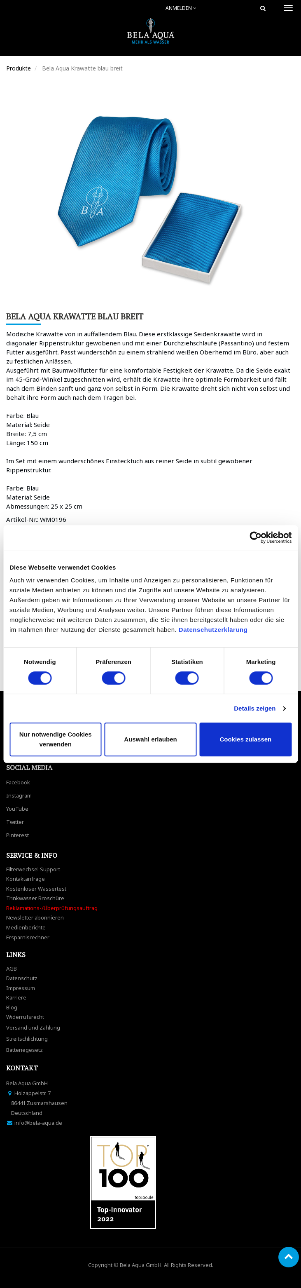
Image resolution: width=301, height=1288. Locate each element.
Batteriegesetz (24, 1049)
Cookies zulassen (245, 739)
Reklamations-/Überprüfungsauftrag (52, 908)
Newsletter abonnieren (35, 917)
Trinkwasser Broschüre (35, 898)
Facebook (18, 782)
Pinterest (17, 835)
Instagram (19, 795)
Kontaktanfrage (25, 878)
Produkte (18, 68)
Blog (11, 1007)
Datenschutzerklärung (214, 629)
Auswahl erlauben (150, 739)
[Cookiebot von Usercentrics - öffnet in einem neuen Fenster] (255, 537)
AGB (11, 968)
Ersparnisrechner (27, 937)
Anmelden (181, 8)
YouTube (17, 808)
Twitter (15, 822)
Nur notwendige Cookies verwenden (55, 739)
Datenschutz (21, 978)
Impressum (20, 988)
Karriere (16, 997)
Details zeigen (254, 708)
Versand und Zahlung (33, 1027)
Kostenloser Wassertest (36, 888)
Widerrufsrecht (25, 1017)
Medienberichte (26, 927)
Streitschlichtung (27, 1038)
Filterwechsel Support (33, 869)
